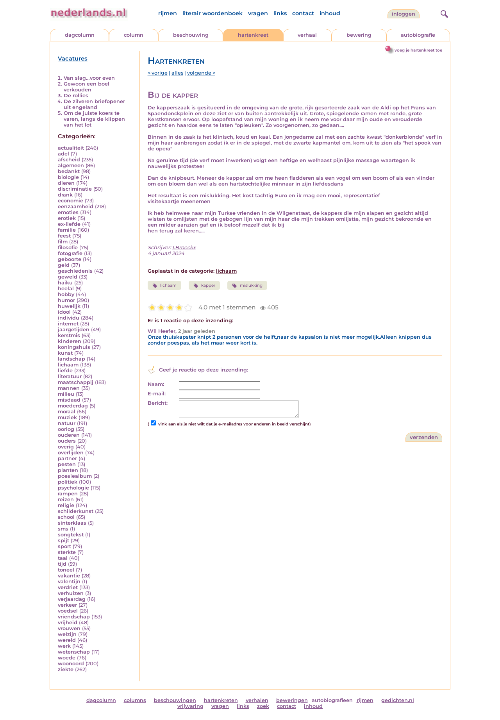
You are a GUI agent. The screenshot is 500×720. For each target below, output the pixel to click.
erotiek (67, 218)
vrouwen (69, 628)
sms (63, 529)
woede (66, 658)
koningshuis (74, 347)
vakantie (69, 576)
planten (68, 470)
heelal (66, 288)
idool (64, 312)
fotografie (70, 253)
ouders (67, 441)
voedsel (68, 611)
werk (64, 646)
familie (67, 230)
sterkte (67, 552)
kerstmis (69, 335)
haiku (65, 283)
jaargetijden (73, 329)
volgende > (201, 73)
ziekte (65, 669)
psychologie (73, 488)
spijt (63, 540)
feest (64, 236)
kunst (65, 353)
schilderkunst (75, 511)
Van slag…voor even (89, 78)
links (280, 13)
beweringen (292, 700)
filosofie (68, 247)
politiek (67, 482)
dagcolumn (80, 35)
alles (177, 73)
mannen (69, 388)
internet (68, 324)
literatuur (70, 376)
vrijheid (67, 622)
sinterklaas (72, 523)
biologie (68, 177)
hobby (66, 294)
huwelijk (69, 306)
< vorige (158, 73)
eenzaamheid (75, 206)
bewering (358, 35)
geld (64, 265)
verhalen (257, 700)
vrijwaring (190, 706)
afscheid (69, 160)
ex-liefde (69, 224)
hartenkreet (253, 35)
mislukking (247, 285)
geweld (67, 277)
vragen (258, 13)
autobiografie (418, 35)
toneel (66, 570)
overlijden (71, 453)
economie (70, 201)
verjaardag (72, 599)
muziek (67, 417)
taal (63, 558)
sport (64, 546)
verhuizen (71, 593)
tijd (62, 564)
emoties (68, 212)
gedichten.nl (397, 700)
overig (66, 447)
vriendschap (74, 617)
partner (67, 458)
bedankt (69, 171)
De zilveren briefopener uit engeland (94, 104)
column (133, 35)
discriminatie (75, 189)
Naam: (156, 384)
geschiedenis (75, 271)
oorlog (66, 429)
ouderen (69, 435)
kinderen (69, 341)
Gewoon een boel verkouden (86, 87)
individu (68, 318)
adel (63, 154)
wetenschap (74, 652)
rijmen (167, 13)
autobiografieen (332, 700)
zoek (263, 706)
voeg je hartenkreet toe (418, 50)
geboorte (69, 259)
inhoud (330, 13)
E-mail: (157, 394)
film (63, 242)
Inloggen (403, 14)
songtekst (71, 535)
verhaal (307, 35)
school (66, 517)
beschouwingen (175, 700)
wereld (67, 640)
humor (66, 300)
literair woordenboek (212, 13)
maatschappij (75, 382)
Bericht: (158, 403)
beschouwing (191, 35)
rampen (68, 494)
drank (65, 195)
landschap (71, 359)
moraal (66, 411)
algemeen (71, 165)
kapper (204, 285)
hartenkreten (221, 700)
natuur (66, 423)
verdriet (68, 587)
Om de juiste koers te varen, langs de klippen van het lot (94, 119)
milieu (66, 394)
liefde (65, 370)
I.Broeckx (184, 247)
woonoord (71, 663)
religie (66, 505)
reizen (66, 499)
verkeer (67, 605)
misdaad (69, 400)
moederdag (73, 406)
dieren (66, 183)
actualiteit (71, 148)
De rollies (76, 95)
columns (135, 700)
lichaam (68, 365)
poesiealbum (75, 476)
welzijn (67, 634)
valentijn (69, 581)
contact (303, 13)
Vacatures (73, 58)
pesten (67, 464)
